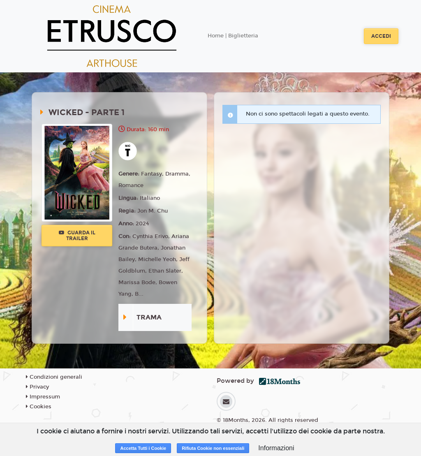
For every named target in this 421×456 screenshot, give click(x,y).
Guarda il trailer (77, 235)
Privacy (37, 387)
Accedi (381, 36)
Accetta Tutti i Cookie (143, 448)
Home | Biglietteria (233, 35)
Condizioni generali (54, 377)
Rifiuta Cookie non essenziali (213, 448)
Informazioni (276, 447)
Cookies (38, 406)
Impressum (43, 397)
